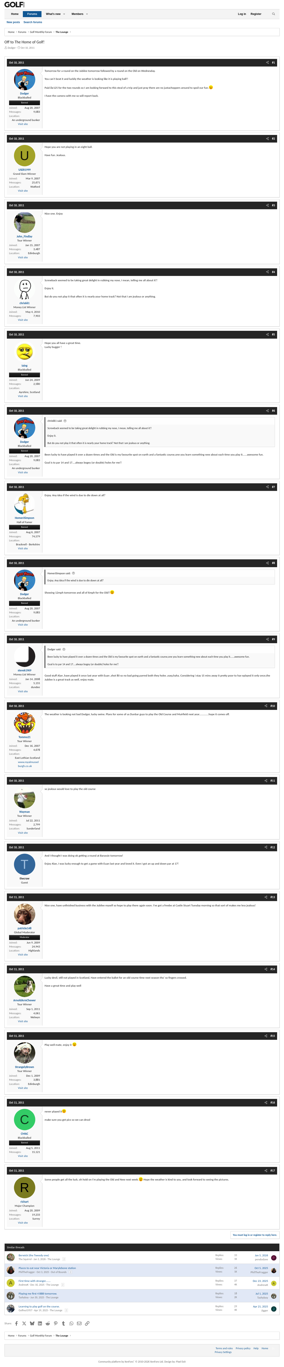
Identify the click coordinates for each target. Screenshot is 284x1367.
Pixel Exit (181, 1361)
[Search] (273, 14)
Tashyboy (24, 1297)
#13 (272, 897)
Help (256, 1348)
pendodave (261, 1259)
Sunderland (33, 828)
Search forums (33, 22)
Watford (35, 186)
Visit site (23, 124)
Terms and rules (224, 1348)
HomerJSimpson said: (59, 573)
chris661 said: (54, 420)
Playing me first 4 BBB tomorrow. (38, 1293)
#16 (272, 1102)
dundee (35, 687)
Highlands (34, 950)
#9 (273, 639)
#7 (273, 487)
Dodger (12, 47)
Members (77, 14)
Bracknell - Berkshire (28, 544)
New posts (13, 22)
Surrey (36, 1218)
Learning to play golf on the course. (39, 1306)
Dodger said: (54, 649)
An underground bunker (26, 120)
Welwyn (35, 1017)
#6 (273, 410)
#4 (273, 272)
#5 (273, 334)
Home (14, 14)
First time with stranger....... (35, 1281)
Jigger (264, 1310)
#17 (272, 1170)
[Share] (267, 62)
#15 (272, 1036)
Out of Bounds (59, 1272)
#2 (273, 138)
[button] (64, 14)
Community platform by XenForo (131, 1361)
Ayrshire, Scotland (29, 392)
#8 (273, 563)
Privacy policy (243, 1348)
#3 (273, 205)
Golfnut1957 (25, 1310)
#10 (272, 706)
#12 (272, 847)
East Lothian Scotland (27, 757)
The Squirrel (25, 1259)
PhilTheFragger (27, 1272)
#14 (272, 969)
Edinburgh (34, 253)
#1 (273, 62)
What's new (53, 14)
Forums (32, 14)
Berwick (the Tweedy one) (34, 1255)
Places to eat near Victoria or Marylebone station (47, 1268)
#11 (272, 780)
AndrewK (23, 1284)
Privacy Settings (223, 1352)
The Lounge (53, 1259)
